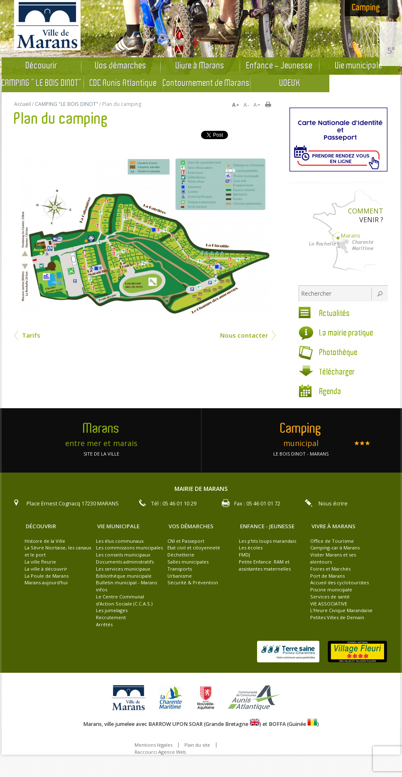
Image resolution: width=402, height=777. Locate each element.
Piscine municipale (331, 589)
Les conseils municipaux (123, 554)
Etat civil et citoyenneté (193, 547)
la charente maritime (173, 698)
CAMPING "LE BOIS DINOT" (42, 83)
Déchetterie (180, 554)
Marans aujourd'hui (46, 582)
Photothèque (338, 353)
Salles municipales (187, 562)
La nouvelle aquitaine (207, 698)
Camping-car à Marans (335, 547)
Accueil (22, 104)
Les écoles (250, 547)
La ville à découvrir (46, 569)
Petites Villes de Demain (337, 617)
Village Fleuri (357, 651)
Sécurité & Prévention (192, 582)
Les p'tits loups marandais (267, 541)
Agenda (330, 392)
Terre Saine (288, 651)
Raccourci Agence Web (160, 752)
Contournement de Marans (206, 83)
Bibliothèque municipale (124, 576)
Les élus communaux (120, 541)
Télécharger (337, 372)
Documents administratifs (125, 562)
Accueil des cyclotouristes (339, 582)
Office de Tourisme (332, 541)
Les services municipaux (123, 569)
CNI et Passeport (185, 541)
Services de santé (330, 596)
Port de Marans (327, 576)
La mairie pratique (346, 333)
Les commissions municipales (129, 547)
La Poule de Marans (47, 576)
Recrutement (111, 617)
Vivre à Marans (200, 66)
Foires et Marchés (330, 569)
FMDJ (244, 554)
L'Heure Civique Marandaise (341, 610)
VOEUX (289, 83)
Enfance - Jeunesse (279, 66)
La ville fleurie (40, 562)
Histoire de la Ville (45, 541)
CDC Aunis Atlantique (123, 83)
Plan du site (197, 745)
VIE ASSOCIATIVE (328, 604)
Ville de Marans (131, 698)
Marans (350, 235)
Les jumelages (111, 610)
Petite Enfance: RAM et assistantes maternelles (265, 565)
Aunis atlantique (256, 698)
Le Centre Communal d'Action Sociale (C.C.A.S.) (124, 600)
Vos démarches (121, 66)
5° (391, 50)
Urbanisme (179, 576)
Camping (366, 8)
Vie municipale (358, 66)
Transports (179, 569)
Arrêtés (104, 624)
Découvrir (41, 66)
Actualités (334, 314)
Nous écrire (333, 503)
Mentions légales (153, 745)
